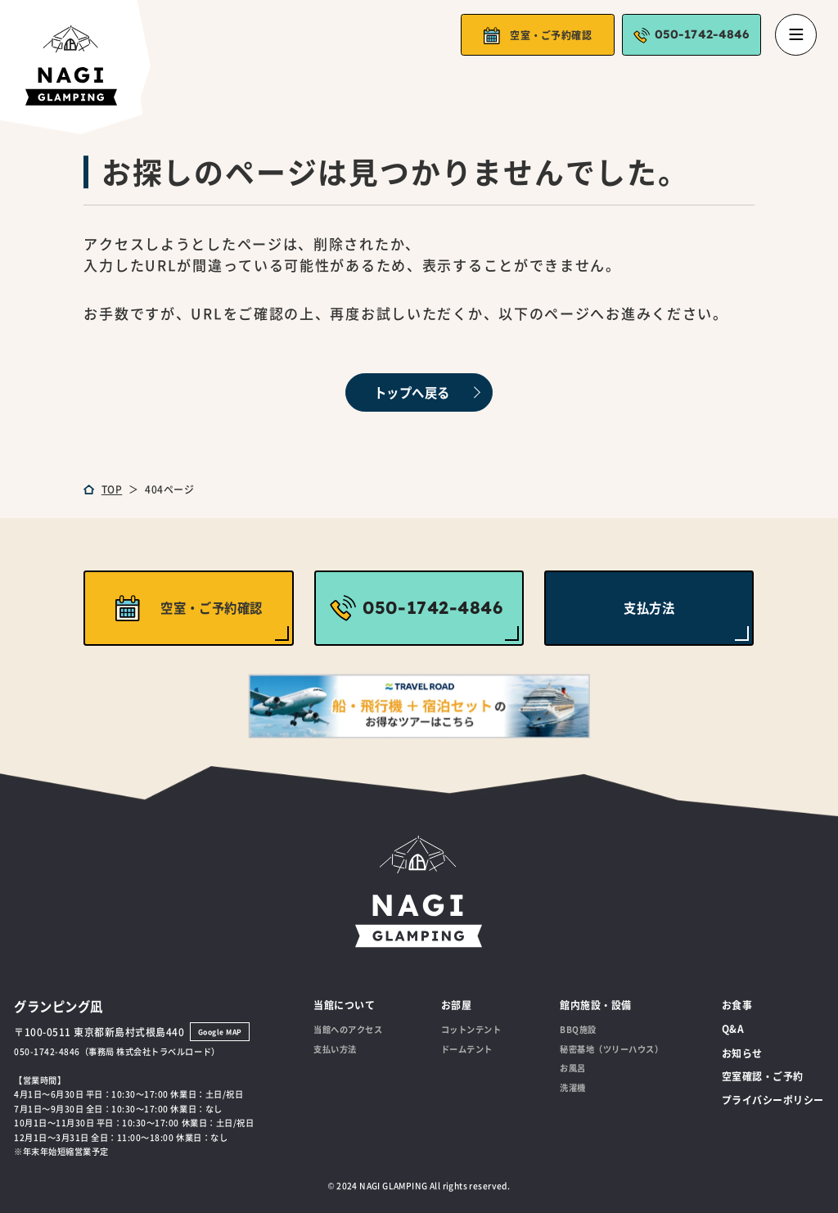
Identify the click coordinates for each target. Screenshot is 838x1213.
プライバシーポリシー (773, 1100)
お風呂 (573, 1068)
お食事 (737, 1005)
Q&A (733, 1028)
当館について (344, 1005)
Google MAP (220, 1031)
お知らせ (742, 1053)
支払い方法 (335, 1049)
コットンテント (471, 1029)
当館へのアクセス (347, 1029)
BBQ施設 (578, 1029)
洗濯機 (573, 1087)
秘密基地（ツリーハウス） (611, 1049)
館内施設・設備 (596, 1005)
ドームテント (467, 1049)
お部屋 (456, 1005)
